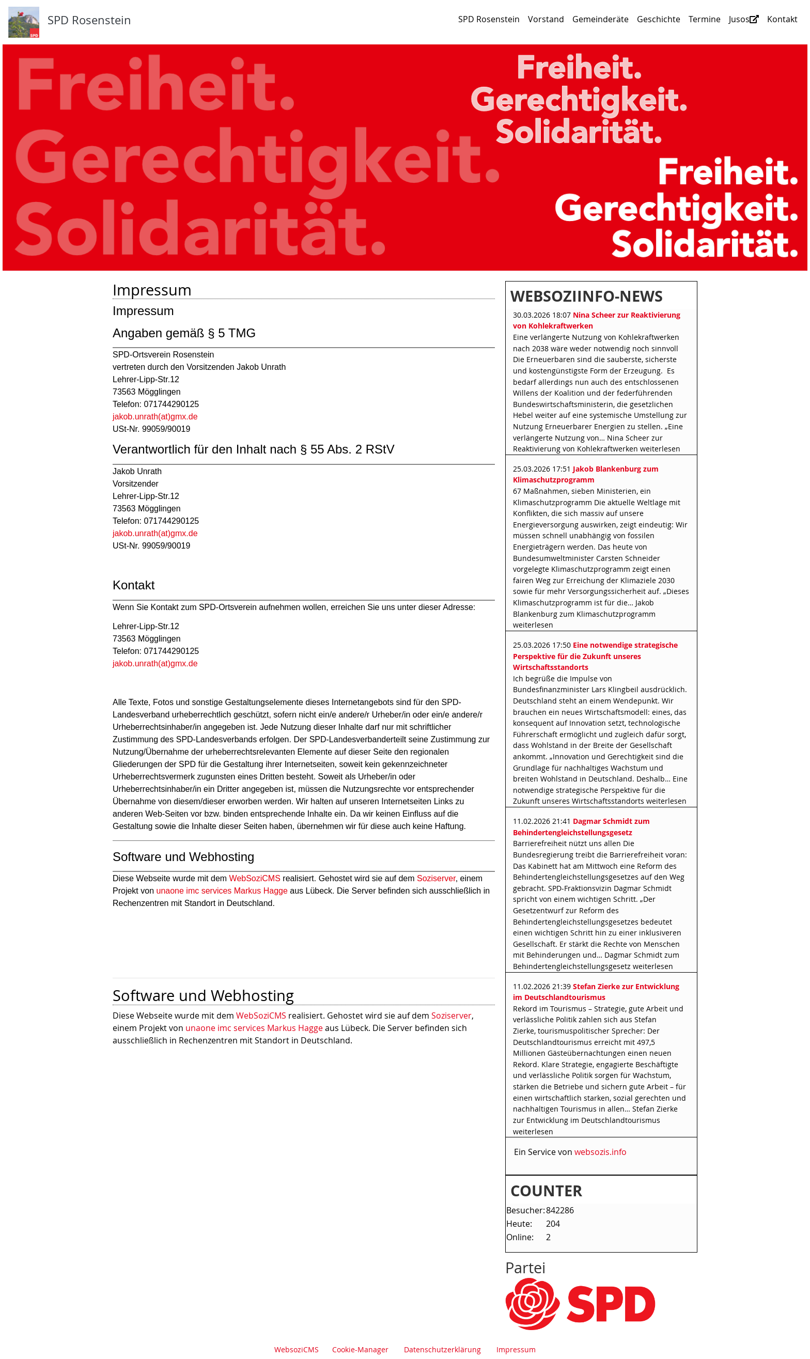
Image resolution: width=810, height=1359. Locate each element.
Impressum (516, 1349)
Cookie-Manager (360, 1349)
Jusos (744, 19)
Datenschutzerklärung (442, 1349)
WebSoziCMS (261, 1015)
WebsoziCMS (296, 1349)
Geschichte (658, 19)
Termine (705, 19)
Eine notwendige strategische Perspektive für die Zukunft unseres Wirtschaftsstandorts (595, 656)
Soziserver (451, 1015)
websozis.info (600, 1152)
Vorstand (546, 19)
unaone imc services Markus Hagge (254, 1028)
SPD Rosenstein (489, 19)
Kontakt (782, 19)
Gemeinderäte (600, 19)
